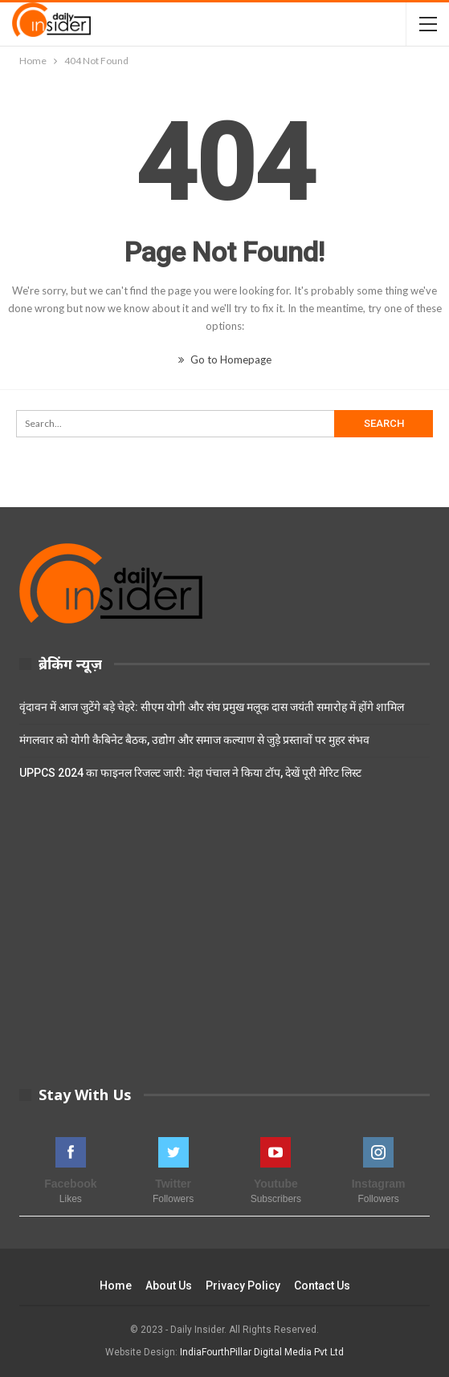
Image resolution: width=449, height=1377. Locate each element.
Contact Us (322, 1285)
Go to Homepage (224, 359)
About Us (168, 1285)
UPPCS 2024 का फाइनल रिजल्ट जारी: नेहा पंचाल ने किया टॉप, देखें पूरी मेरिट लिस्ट (190, 772)
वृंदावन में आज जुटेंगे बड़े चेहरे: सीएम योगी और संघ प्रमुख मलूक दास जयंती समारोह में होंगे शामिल (211, 707)
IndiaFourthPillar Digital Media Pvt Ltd (262, 1352)
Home (116, 1285)
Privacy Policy (243, 1285)
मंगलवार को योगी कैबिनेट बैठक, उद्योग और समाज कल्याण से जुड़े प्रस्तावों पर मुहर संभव (194, 739)
